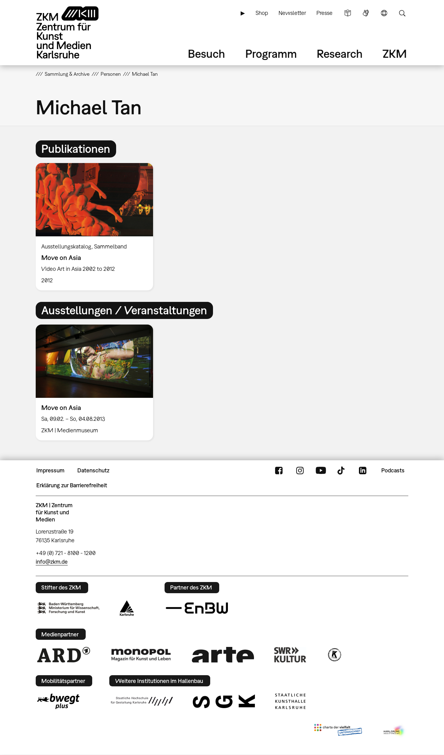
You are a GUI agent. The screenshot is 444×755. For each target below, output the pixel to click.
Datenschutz (93, 470)
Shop (262, 13)
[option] (97, 226)
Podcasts (393, 470)
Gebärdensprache (366, 13)
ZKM (395, 53)
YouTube (321, 470)
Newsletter (292, 13)
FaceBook (279, 470)
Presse (324, 13)
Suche (402, 13)
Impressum (50, 470)
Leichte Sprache (348, 13)
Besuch (206, 53)
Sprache (384, 13)
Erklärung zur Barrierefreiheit (71, 485)
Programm (271, 53)
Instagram (300, 470)
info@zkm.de (52, 561)
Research (340, 53)
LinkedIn (362, 470)
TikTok (342, 470)
